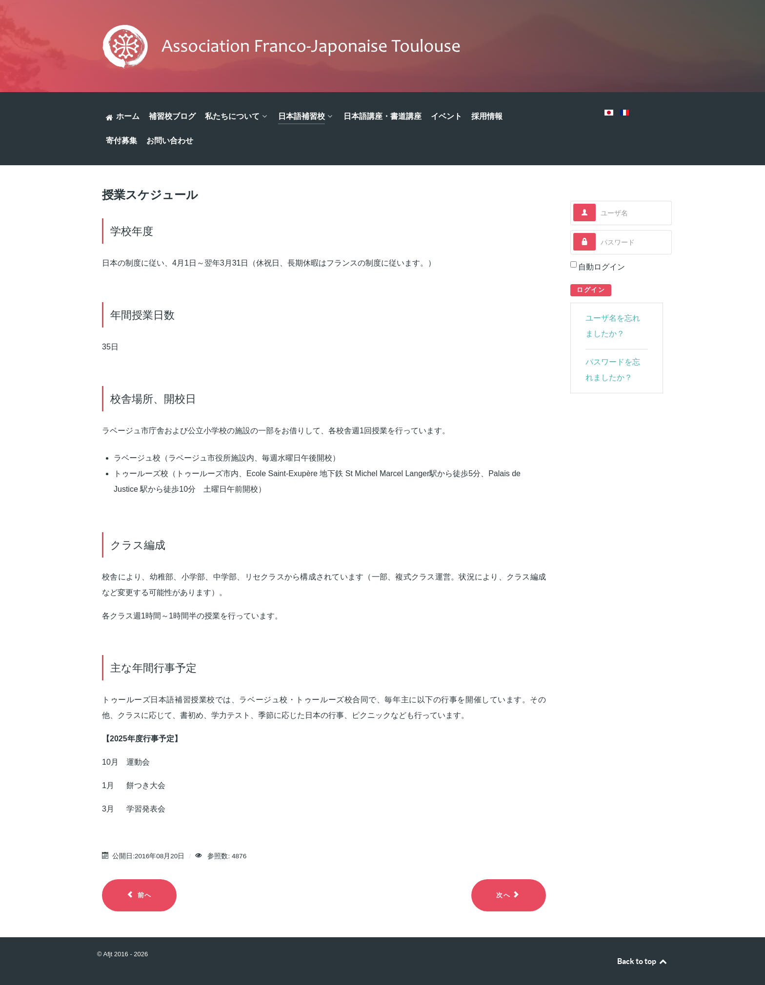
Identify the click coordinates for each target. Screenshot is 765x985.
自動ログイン (601, 267)
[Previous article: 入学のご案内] (139, 895)
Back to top (642, 961)
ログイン (591, 289)
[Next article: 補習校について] (508, 895)
